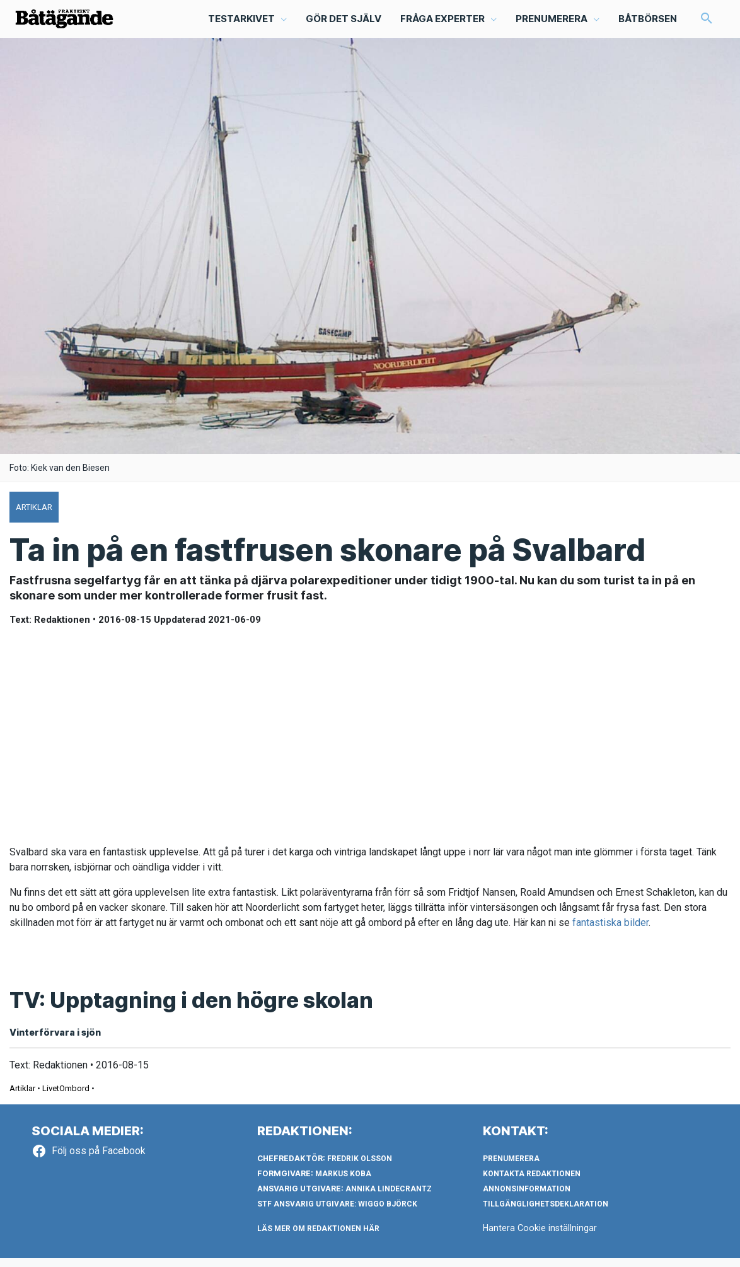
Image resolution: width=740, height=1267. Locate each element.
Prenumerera (511, 1167)
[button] (247, 22)
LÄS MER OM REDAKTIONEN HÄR (318, 1237)
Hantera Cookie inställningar (541, 1236)
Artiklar (22, 1097)
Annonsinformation (526, 1197)
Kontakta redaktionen (532, 1182)
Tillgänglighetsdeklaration (545, 1212)
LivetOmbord (66, 1097)
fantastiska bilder (610, 930)
